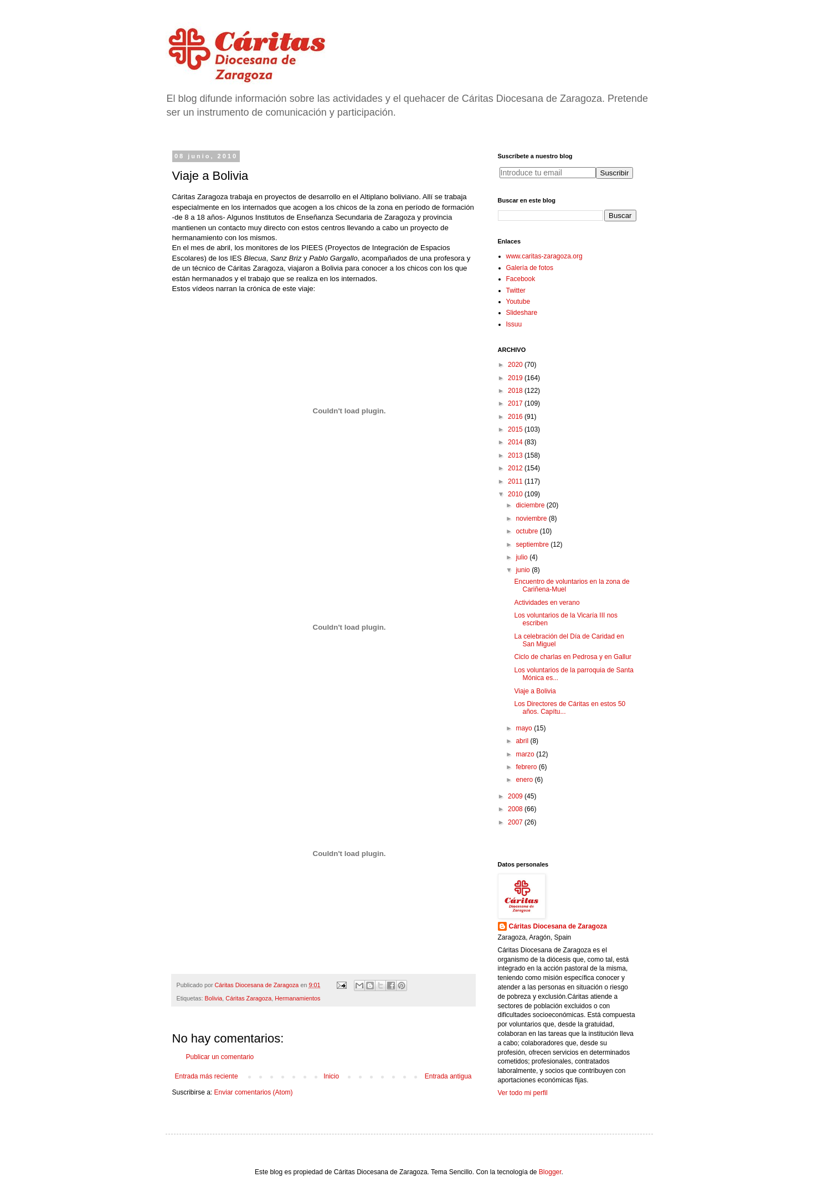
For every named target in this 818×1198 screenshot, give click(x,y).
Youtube (518, 301)
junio (524, 570)
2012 (516, 468)
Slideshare (522, 313)
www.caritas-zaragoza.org (544, 256)
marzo (526, 754)
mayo (525, 728)
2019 (516, 378)
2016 (516, 417)
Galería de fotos (529, 268)
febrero (527, 767)
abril (523, 741)
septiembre (533, 544)
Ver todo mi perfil (523, 1093)
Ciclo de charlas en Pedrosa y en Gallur (572, 657)
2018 (516, 391)
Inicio (331, 1076)
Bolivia (214, 998)
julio (522, 557)
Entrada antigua (448, 1076)
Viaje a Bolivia (534, 691)
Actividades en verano (546, 602)
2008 (516, 809)
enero (525, 780)
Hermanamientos (297, 998)
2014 (516, 442)
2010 (516, 494)
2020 (516, 365)
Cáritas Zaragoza (248, 998)
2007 (516, 822)
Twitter (516, 290)
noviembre (532, 518)
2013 (516, 455)
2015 (516, 429)
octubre (527, 531)
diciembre (531, 505)
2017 (516, 403)
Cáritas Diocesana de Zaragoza (558, 926)
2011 (516, 481)
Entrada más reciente (206, 1076)
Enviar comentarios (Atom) (253, 1092)
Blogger (550, 1172)
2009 (516, 796)
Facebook (521, 279)
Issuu (514, 324)
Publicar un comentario (220, 1057)
